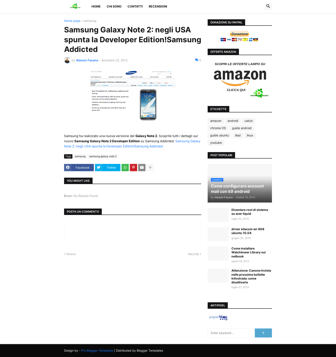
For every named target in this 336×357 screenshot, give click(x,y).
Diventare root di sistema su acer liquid (249, 211)
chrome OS (218, 128)
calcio (248, 121)
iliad (238, 135)
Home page (72, 21)
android (233, 121)
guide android (242, 128)
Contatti (135, 6)
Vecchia (193, 254)
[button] (268, 6)
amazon (215, 121)
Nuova (71, 254)
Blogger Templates (150, 350)
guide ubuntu (219, 135)
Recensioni (158, 6)
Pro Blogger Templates (97, 350)
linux (250, 135)
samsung (90, 21)
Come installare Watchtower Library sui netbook (248, 252)
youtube (216, 142)
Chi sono (114, 6)
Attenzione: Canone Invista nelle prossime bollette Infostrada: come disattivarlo (251, 276)
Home (96, 6)
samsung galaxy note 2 (103, 156)
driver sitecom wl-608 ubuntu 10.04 (247, 231)
